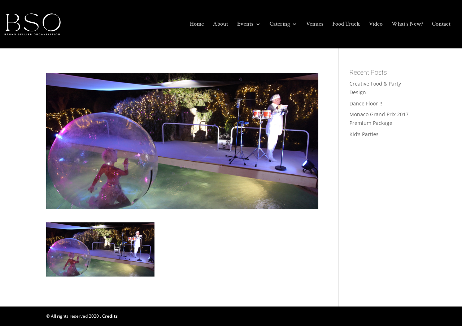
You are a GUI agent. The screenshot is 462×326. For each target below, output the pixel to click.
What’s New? (407, 25)
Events (245, 25)
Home (197, 25)
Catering (280, 25)
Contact (441, 25)
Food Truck (346, 25)
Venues (314, 25)
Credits (110, 316)
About (220, 25)
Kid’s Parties (364, 134)
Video (376, 25)
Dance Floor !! (365, 103)
